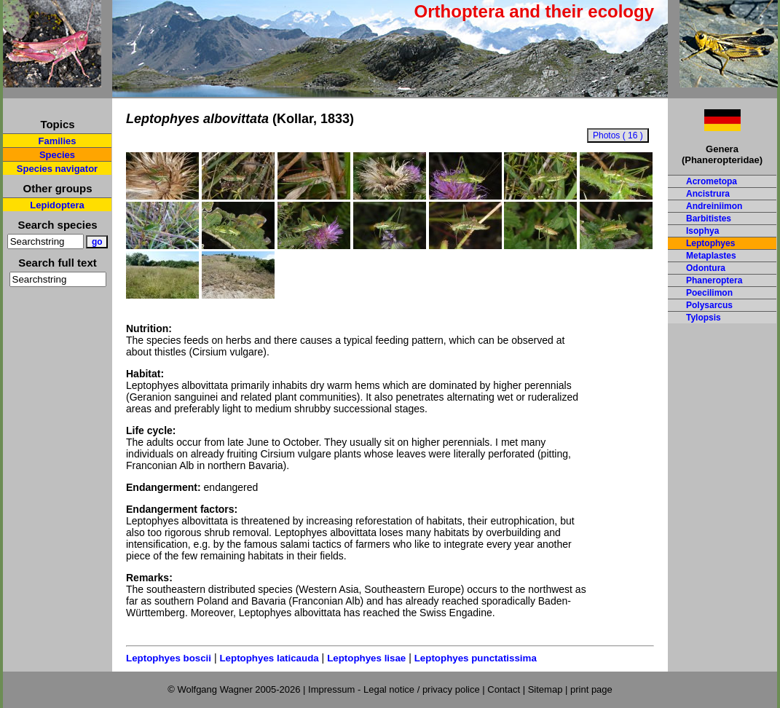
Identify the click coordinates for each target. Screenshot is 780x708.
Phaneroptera (714, 280)
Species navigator (57, 168)
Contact (503, 689)
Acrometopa (711, 181)
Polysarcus (709, 305)
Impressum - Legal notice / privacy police (395, 689)
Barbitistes (708, 218)
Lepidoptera (57, 205)
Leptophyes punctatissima (475, 658)
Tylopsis (703, 317)
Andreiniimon (714, 206)
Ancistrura (708, 194)
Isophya (702, 231)
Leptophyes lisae (366, 658)
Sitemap (545, 689)
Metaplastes (711, 256)
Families (57, 140)
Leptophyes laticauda (268, 658)
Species (57, 154)
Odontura (705, 268)
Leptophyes (710, 243)
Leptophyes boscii (168, 658)
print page (591, 689)
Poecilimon (709, 293)
